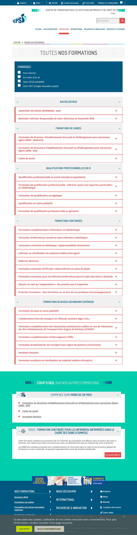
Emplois (23, 3)
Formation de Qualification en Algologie (40, 195)
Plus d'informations (49, 529)
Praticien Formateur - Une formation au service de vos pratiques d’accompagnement (65, 292)
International (76, 29)
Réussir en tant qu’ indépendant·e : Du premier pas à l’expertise (53, 284)
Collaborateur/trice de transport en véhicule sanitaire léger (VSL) (54, 318)
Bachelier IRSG (21, 497)
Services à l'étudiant (115, 29)
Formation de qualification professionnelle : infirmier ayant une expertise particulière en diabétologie (66, 186)
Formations (64, 29)
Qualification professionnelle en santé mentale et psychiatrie (52, 177)
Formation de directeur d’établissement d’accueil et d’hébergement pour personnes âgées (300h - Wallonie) (64, 139)
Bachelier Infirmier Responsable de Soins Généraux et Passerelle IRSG (56, 118)
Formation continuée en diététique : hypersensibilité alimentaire (54, 245)
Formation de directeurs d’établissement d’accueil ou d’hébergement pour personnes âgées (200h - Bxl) (65, 149)
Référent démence (29, 260)
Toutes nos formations (34, 42)
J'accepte (24, 529)
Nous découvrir (50, 29)
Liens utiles (90, 3)
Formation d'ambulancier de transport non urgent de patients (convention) (60, 344)
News (38, 3)
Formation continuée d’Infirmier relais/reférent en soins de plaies (54, 268)
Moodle (54, 3)
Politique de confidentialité (108, 3)
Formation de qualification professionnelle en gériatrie (49, 211)
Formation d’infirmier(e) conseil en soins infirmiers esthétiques (53, 237)
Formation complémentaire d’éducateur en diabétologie (49, 229)
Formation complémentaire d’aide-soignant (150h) (46, 337)
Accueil (38, 29)
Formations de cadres (24, 502)
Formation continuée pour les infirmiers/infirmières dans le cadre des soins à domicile (66, 276)
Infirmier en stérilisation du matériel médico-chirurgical (49, 253)
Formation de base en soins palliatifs (39, 310)
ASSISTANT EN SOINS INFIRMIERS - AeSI (40, 110)
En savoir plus (112, 454)
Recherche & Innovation (94, 29)
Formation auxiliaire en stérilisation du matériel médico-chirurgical (55, 360)
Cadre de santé (27, 158)
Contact (122, 7)
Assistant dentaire (29, 352)
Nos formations (33, 491)
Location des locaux (71, 3)
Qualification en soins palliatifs (36, 203)
